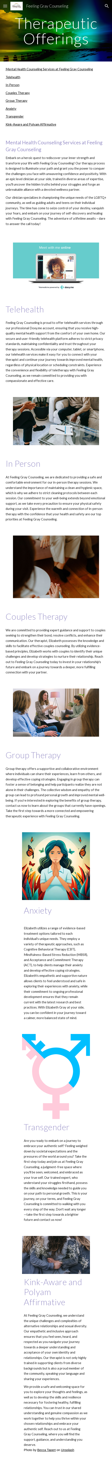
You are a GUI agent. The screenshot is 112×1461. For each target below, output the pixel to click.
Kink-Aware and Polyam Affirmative (31, 124)
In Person (12, 85)
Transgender (15, 116)
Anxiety (11, 108)
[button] (5, 6)
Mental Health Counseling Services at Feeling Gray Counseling (49, 69)
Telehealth (13, 77)
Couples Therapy (18, 93)
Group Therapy (16, 100)
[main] (56, 31)
